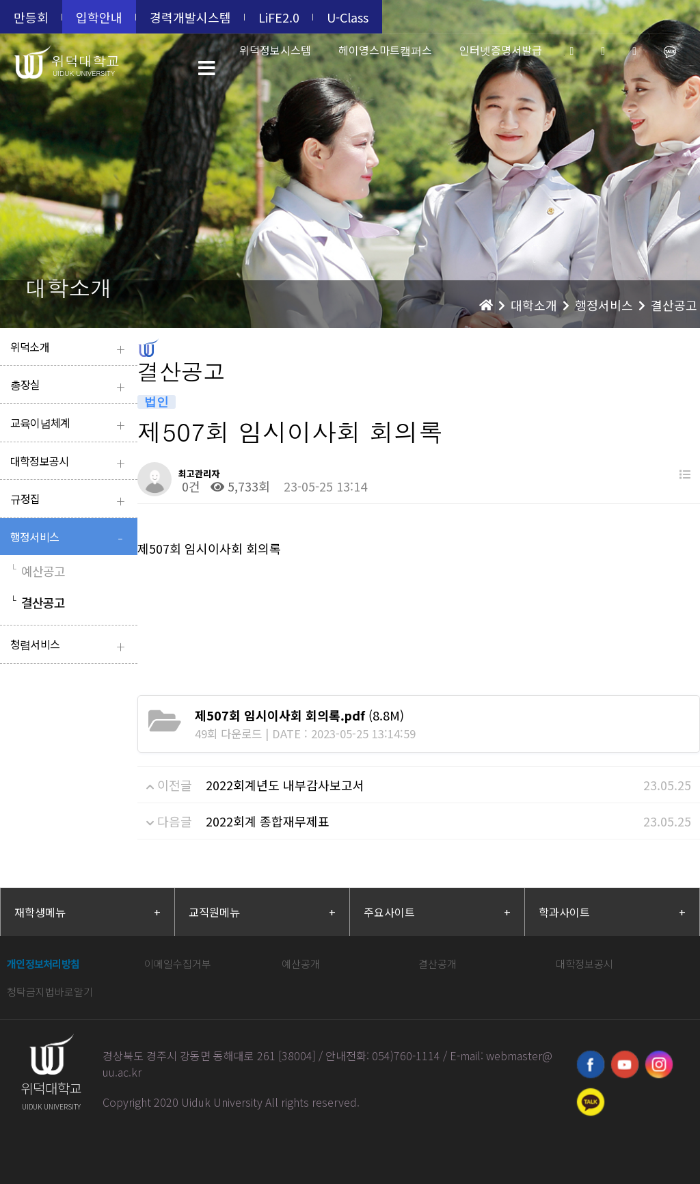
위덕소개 (70, 348)
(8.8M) (299, 715)
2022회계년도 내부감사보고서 (285, 785)
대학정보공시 (70, 462)
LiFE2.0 (278, 17)
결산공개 (437, 963)
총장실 (70, 386)
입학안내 (99, 17)
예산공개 (301, 963)
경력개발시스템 (190, 17)
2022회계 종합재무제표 (267, 821)
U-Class (347, 17)
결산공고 (37, 602)
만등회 (31, 17)
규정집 (70, 500)
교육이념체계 (70, 424)
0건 (189, 486)
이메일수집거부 (177, 963)
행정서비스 (70, 538)
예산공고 (37, 571)
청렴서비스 (70, 646)
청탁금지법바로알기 (50, 991)
